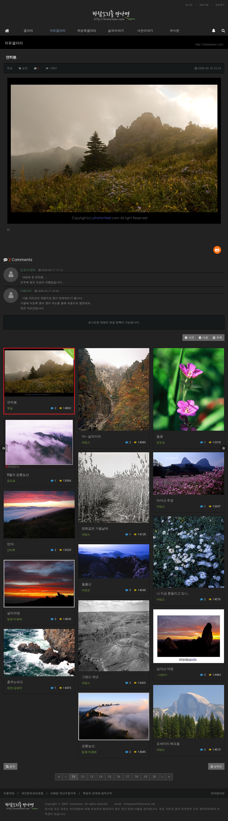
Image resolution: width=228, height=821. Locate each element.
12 (82, 776)
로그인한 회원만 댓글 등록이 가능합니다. (114, 322)
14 (100, 776)
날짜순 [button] (216, 766)
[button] (189, 337)
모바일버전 (218, 793)
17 (127, 776)
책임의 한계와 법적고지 (97, 793)
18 (136, 776)
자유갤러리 (58, 30)
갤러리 (28, 30)
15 (109, 776)
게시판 (174, 30)
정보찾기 (220, 4)
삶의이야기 (116, 30)
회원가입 (203, 4)
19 (145, 776)
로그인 (189, 4)
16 (118, 776)
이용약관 (8, 793)
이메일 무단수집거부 (63, 793)
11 (73, 776)
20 (154, 776)
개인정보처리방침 (32, 793)
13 (91, 776)
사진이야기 (145, 30)
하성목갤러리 (86, 30)
